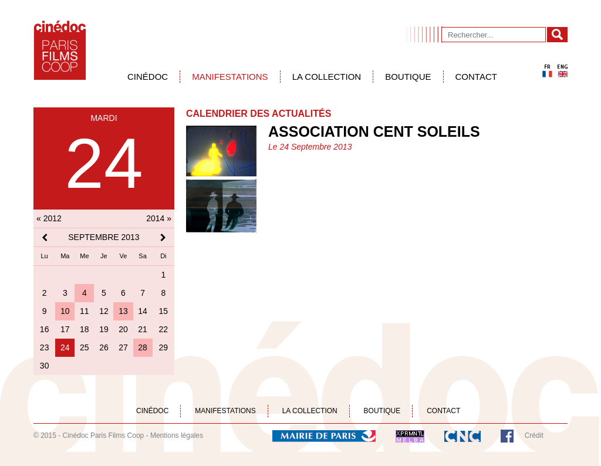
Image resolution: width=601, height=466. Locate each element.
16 (44, 329)
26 (104, 347)
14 (142, 311)
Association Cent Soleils (374, 131)
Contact (476, 77)
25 (84, 347)
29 (163, 347)
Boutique (408, 77)
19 (104, 329)
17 (65, 329)
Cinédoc (147, 77)
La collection (327, 77)
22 (163, 329)
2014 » (158, 218)
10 (65, 311)
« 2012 (49, 218)
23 (44, 347)
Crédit (534, 435)
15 (163, 311)
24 (65, 347)
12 (104, 311)
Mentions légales (176, 435)
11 (84, 311)
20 (123, 329)
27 (123, 347)
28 (142, 347)
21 (142, 329)
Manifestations (230, 77)
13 (123, 311)
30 (44, 365)
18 (84, 329)
